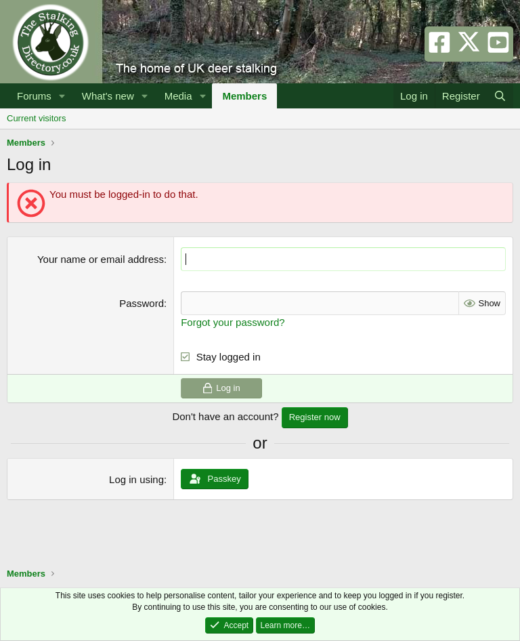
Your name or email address (100, 259)
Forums (34, 96)
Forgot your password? (232, 322)
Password (141, 303)
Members (244, 96)
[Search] (500, 95)
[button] (62, 95)
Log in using (136, 479)
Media (178, 96)
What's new (108, 96)
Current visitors (36, 118)
